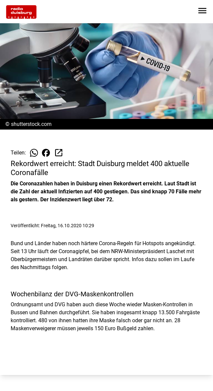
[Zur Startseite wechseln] (21, 12)
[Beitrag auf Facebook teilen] (46, 153)
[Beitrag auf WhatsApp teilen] (34, 153)
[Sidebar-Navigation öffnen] (202, 11)
